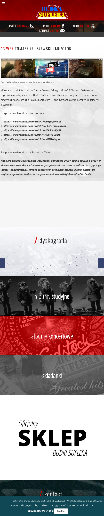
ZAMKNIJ (61, 511)
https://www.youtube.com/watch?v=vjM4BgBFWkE (32, 121)
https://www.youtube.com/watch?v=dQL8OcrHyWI (32, 130)
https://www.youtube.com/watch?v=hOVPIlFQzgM (32, 135)
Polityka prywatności (40, 510)
